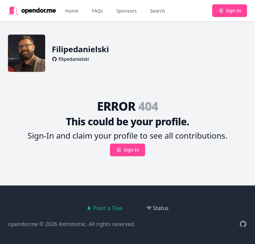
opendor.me (23, 224)
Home (71, 11)
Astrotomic (72, 224)
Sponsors (126, 11)
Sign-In (229, 10)
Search (157, 11)
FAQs (97, 11)
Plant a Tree (104, 208)
